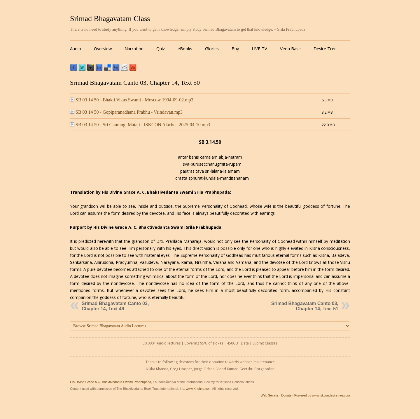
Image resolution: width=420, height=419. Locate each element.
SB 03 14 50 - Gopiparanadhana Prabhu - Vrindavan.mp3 (126, 112)
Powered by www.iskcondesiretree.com (322, 395)
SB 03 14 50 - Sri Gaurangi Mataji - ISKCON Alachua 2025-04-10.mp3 (140, 124)
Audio (75, 48)
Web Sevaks (270, 395)
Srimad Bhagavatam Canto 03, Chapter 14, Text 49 (115, 306)
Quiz (160, 48)
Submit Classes (265, 343)
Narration (134, 48)
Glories (212, 48)
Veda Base (290, 48)
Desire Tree (325, 48)
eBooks (185, 48)
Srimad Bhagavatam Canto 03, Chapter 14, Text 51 (304, 306)
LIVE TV (259, 48)
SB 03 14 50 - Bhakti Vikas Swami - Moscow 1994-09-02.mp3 (131, 99)
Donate (286, 395)
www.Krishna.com (198, 388)
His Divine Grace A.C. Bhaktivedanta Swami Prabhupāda (110, 382)
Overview (103, 48)
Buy (235, 48)
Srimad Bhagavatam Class (110, 18)
